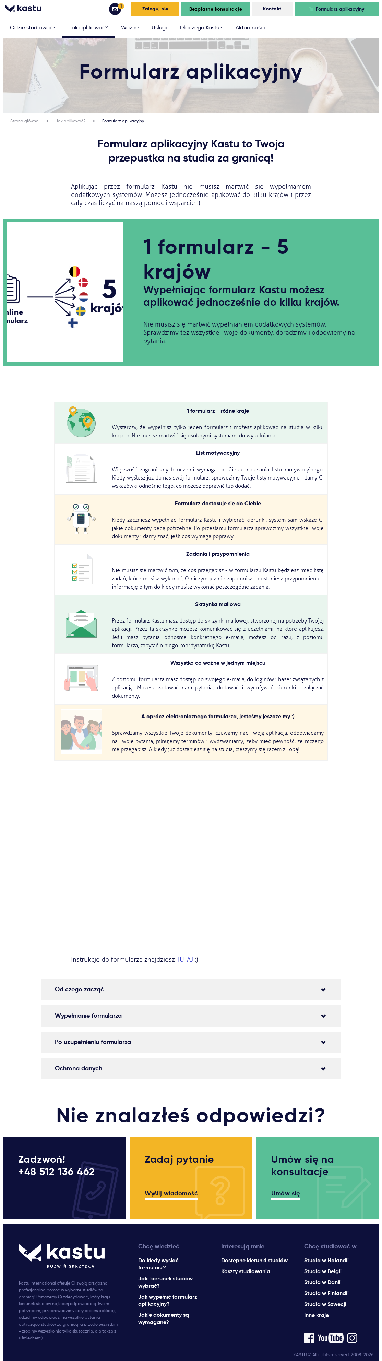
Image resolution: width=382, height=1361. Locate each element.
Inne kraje (316, 1315)
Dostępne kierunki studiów (254, 1260)
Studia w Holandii (326, 1260)
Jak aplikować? (70, 120)
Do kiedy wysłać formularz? (158, 1264)
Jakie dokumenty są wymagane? (163, 1318)
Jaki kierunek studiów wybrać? (165, 1282)
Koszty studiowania (245, 1271)
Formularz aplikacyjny (123, 120)
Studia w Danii (322, 1282)
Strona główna (24, 120)
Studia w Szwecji (325, 1304)
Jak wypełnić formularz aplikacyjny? (167, 1300)
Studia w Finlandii (326, 1293)
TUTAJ (186, 960)
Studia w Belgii (323, 1271)
